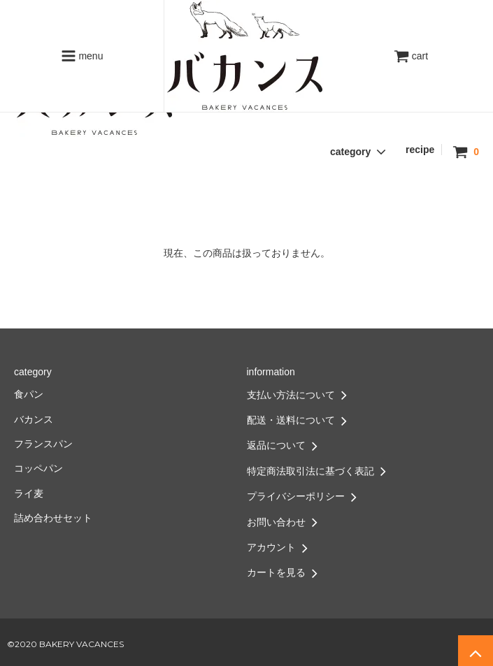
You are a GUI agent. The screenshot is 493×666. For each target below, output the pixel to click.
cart (411, 55)
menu (82, 56)
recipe (420, 149)
